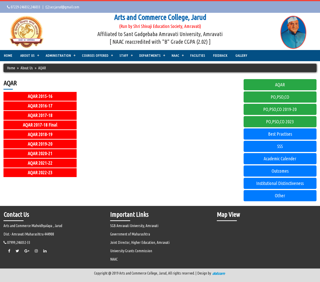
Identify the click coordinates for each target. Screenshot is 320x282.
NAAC (175, 55)
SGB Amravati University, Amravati (134, 226)
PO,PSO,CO (280, 97)
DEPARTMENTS (150, 55)
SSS (280, 146)
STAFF (123, 55)
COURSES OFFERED (95, 55)
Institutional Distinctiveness (280, 183)
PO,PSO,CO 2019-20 (280, 109)
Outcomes (280, 171)
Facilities (197, 55)
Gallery (241, 55)
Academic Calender (280, 158)
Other (280, 195)
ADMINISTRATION (58, 55)
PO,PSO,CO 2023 (280, 121)
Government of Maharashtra (130, 234)
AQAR (280, 84)
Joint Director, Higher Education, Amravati (140, 242)
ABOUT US (27, 55)
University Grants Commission (131, 251)
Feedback (220, 55)
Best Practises (280, 134)
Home (8, 55)
